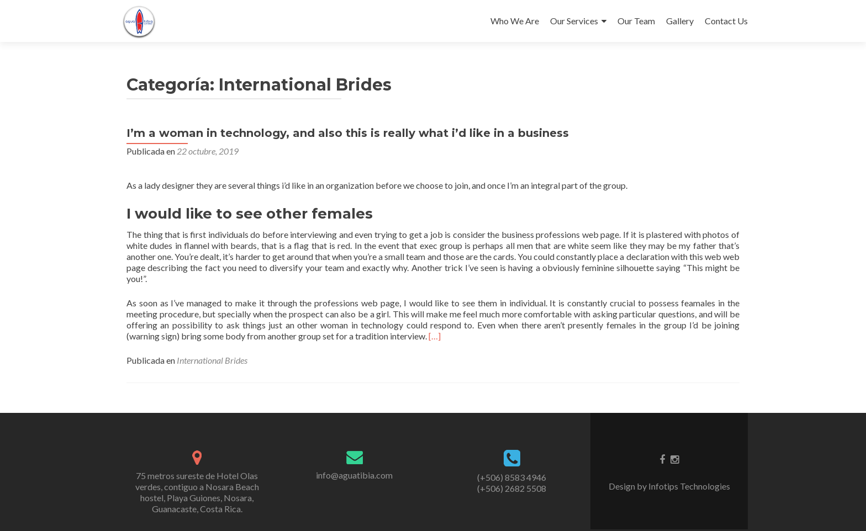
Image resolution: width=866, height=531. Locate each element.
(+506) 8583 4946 (511, 477)
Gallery (680, 20)
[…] (435, 336)
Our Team (636, 20)
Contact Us (726, 20)
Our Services (574, 20)
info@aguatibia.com (354, 475)
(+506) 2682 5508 (511, 488)
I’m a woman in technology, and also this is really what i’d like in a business (347, 133)
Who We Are (514, 20)
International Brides (212, 360)
